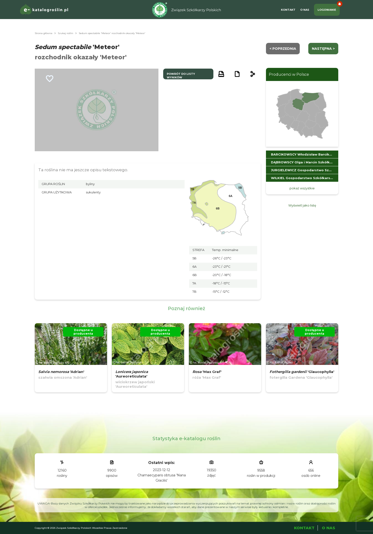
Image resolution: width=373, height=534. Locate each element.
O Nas (304, 9)
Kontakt (288, 9)
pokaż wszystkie (302, 188)
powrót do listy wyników (181, 75)
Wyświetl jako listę (302, 205)
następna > (323, 48)
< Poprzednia (283, 48)
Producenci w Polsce (289, 74)
